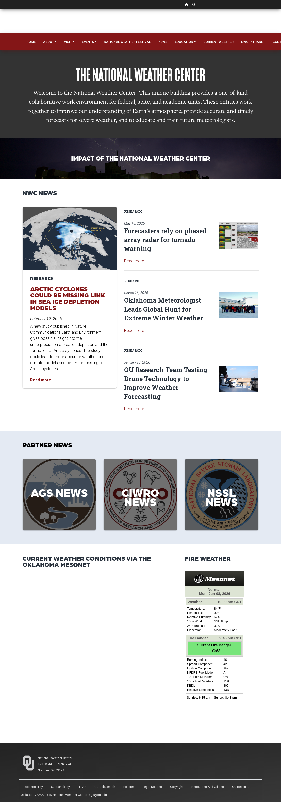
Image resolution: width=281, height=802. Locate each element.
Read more (134, 261)
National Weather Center (55, 758)
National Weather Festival (127, 42)
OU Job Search (104, 787)
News (162, 42)
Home (31, 42)
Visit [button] (68, 42)
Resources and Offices (207, 787)
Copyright (176, 787)
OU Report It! (241, 787)
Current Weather (218, 42)
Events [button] (88, 42)
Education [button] (184, 42)
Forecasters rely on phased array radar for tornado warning (165, 240)
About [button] (48, 42)
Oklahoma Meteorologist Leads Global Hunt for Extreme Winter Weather (163, 309)
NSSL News (222, 496)
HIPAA (82, 787)
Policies (129, 787)
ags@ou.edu (98, 795)
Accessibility (34, 787)
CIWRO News (140, 496)
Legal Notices (152, 787)
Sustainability (60, 787)
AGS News (59, 492)
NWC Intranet (253, 42)
